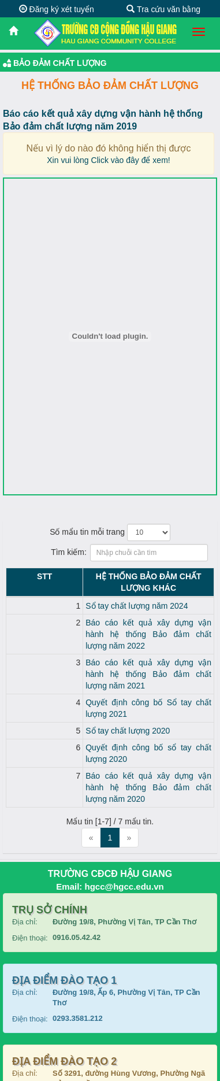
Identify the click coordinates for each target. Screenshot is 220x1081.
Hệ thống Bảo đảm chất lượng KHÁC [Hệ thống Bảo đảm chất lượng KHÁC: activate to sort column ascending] (120, 576)
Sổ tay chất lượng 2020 (71, 684)
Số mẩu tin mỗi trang (110, 532)
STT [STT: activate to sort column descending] (16, 576)
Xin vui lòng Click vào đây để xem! (108, 160)
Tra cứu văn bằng (163, 9)
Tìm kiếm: (110, 552)
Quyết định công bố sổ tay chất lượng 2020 (107, 701)
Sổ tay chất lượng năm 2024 (80, 594)
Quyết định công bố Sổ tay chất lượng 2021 (108, 667)
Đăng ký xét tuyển (56, 9)
